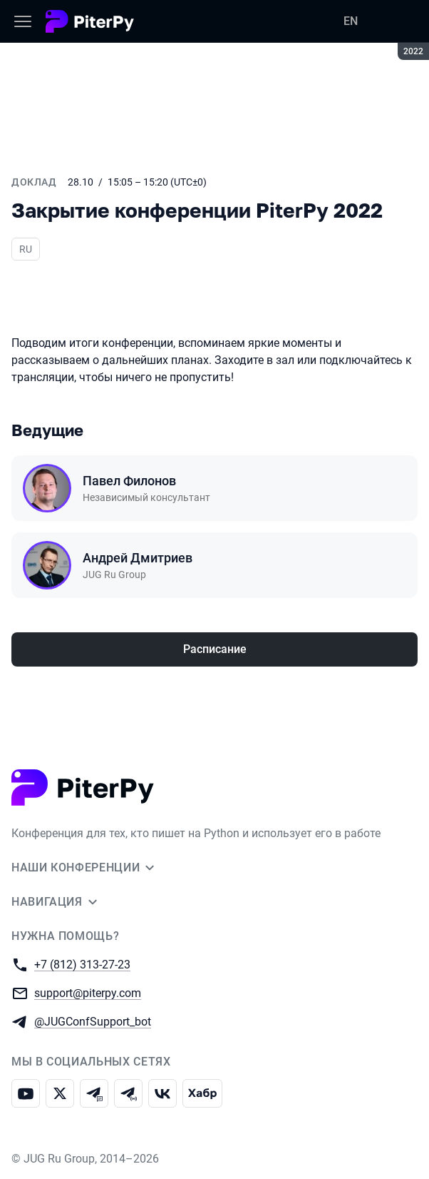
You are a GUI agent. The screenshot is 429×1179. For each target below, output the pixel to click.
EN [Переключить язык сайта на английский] (350, 21)
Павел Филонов (129, 480)
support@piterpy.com (87, 992)
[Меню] (23, 21)
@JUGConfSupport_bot (92, 1020)
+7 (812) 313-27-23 (82, 963)
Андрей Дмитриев (137, 557)
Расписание (215, 649)
